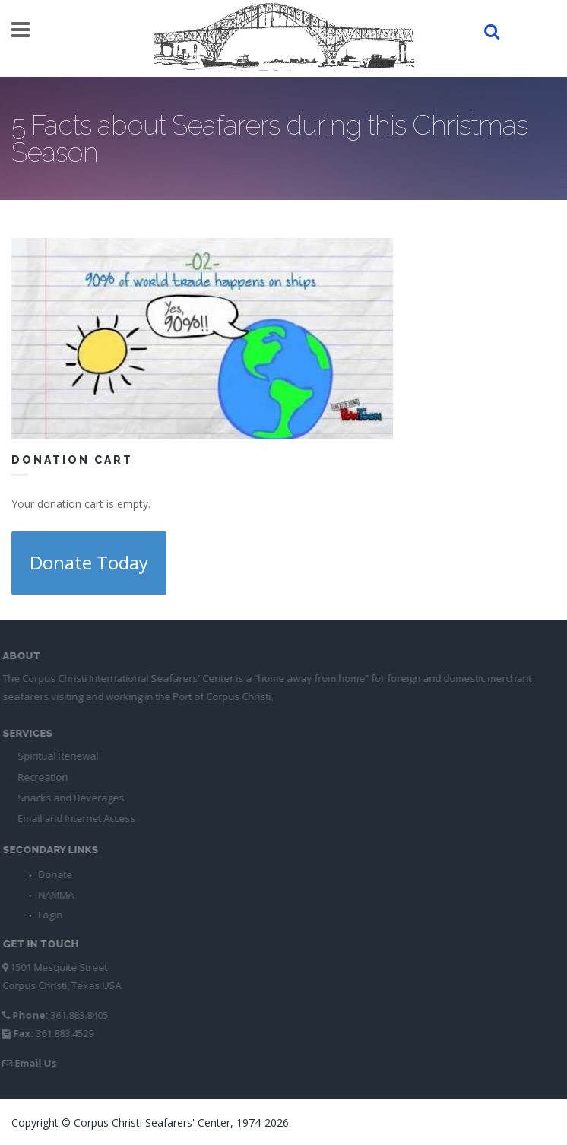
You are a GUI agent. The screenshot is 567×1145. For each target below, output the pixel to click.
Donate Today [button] (89, 562)
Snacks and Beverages (67, 797)
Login (47, 914)
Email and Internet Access (73, 818)
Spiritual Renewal (54, 756)
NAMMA (53, 895)
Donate (52, 874)
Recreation (39, 777)
